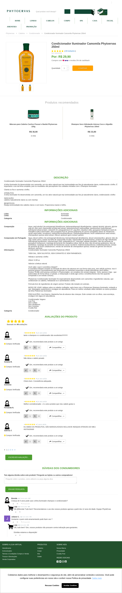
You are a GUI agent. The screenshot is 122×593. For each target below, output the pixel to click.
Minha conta (87, 2)
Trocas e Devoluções (9, 556)
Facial (110, 21)
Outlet (39, 556)
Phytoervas (10, 33)
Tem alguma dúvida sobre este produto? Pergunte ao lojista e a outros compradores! (38, 475)
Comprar (82, 68)
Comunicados (7, 551)
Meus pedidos (100, 2)
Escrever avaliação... (18, 457)
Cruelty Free (61, 554)
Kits (38, 554)
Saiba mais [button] (97, 578)
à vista (33, 136)
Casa (95, 21)
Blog (49, 2)
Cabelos (50, 21)
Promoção (31, 27)
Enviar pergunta (16, 489)
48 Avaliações (70, 51)
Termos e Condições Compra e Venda (15, 554)
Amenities (12, 27)
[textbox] (49, 11)
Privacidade (61, 551)
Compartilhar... (56, 347)
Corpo (67, 21)
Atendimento (73, 2)
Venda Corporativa (8, 559)
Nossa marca (60, 2)
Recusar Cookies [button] (52, 585)
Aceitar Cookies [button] (70, 585)
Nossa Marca (61, 548)
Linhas (33, 21)
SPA (81, 21)
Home (17, 21)
